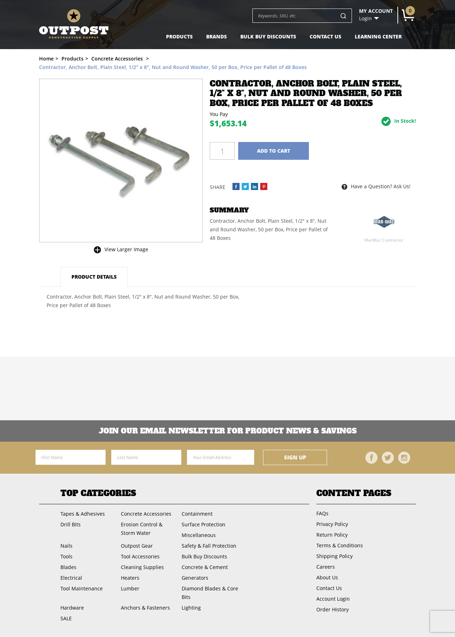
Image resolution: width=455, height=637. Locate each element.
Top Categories (98, 493)
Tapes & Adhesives (82, 513)
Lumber (130, 588)
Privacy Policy (332, 524)
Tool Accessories (140, 556)
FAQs (322, 513)
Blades (68, 567)
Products (179, 36)
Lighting (191, 607)
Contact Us (325, 36)
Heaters (130, 577)
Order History (332, 609)
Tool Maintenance (81, 588)
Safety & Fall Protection (209, 545)
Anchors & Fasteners (145, 607)
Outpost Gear (137, 545)
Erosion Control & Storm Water (141, 528)
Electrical (71, 577)
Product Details (94, 276)
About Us (327, 577)
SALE (66, 618)
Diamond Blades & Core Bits (210, 592)
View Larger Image (126, 249)
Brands (216, 36)
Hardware (72, 607)
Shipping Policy (334, 556)
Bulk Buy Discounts (268, 36)
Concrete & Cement (205, 567)
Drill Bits (70, 524)
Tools (66, 556)
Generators (195, 577)
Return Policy (332, 534)
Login (365, 18)
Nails (66, 545)
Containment (197, 513)
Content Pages (353, 493)
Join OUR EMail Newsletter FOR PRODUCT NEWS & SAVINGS (228, 431)
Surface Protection (203, 524)
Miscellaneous (199, 535)
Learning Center (378, 36)
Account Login (333, 598)
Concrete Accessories (146, 513)
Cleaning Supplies (142, 567)
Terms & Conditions (339, 545)
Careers (325, 566)
